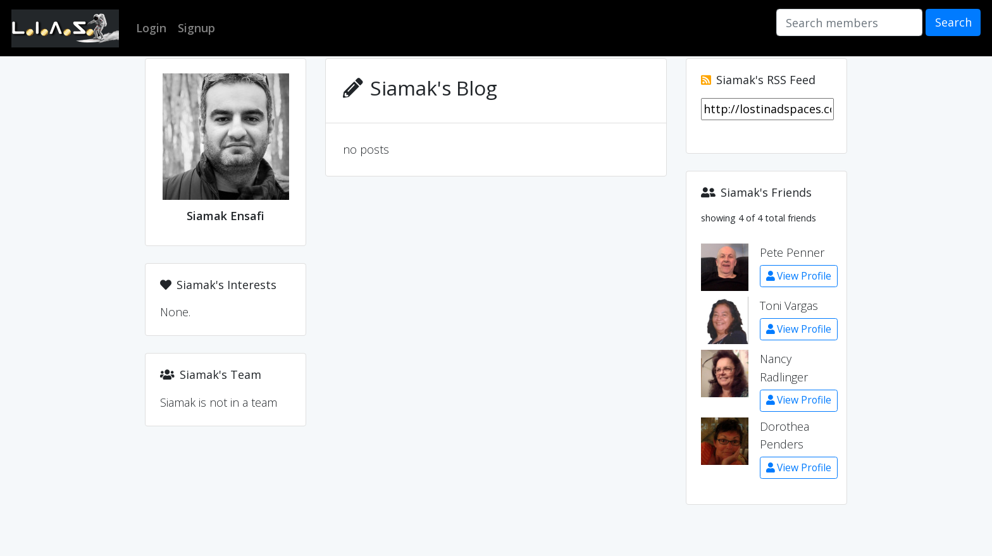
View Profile (798, 276)
